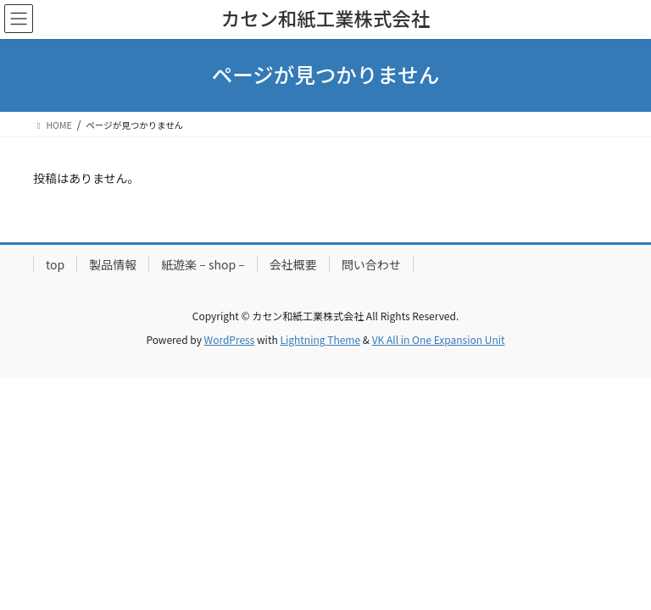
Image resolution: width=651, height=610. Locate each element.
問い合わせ (371, 264)
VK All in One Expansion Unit (438, 339)
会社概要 (293, 264)
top (55, 264)
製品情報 (112, 264)
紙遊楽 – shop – (203, 264)
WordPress (229, 339)
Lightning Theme (320, 339)
